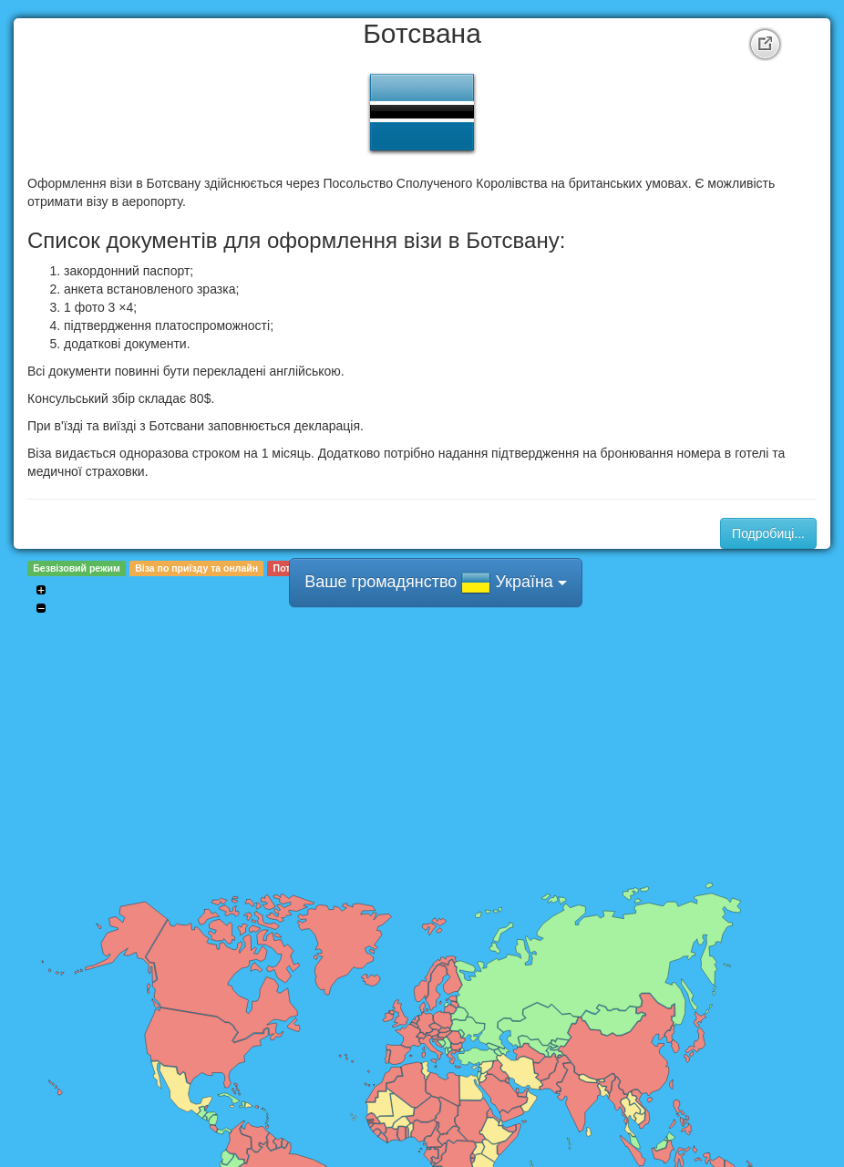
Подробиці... (768, 533)
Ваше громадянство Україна (435, 582)
